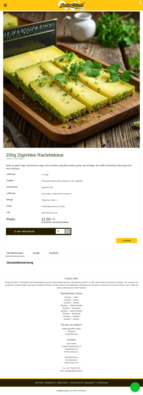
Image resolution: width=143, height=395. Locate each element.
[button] (135, 387)
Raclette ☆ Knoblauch (71, 308)
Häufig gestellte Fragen (71, 329)
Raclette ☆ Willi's (71, 297)
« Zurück (126, 240)
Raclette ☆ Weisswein (72, 314)
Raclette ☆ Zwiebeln (71, 316)
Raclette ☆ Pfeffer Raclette (71, 305)
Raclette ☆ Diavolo (71, 319)
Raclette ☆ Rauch (71, 300)
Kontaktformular (71, 334)
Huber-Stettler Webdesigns (77, 391)
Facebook (72, 331)
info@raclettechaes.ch (74, 371)
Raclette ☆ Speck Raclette (71, 311)
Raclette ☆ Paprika (71, 303)
